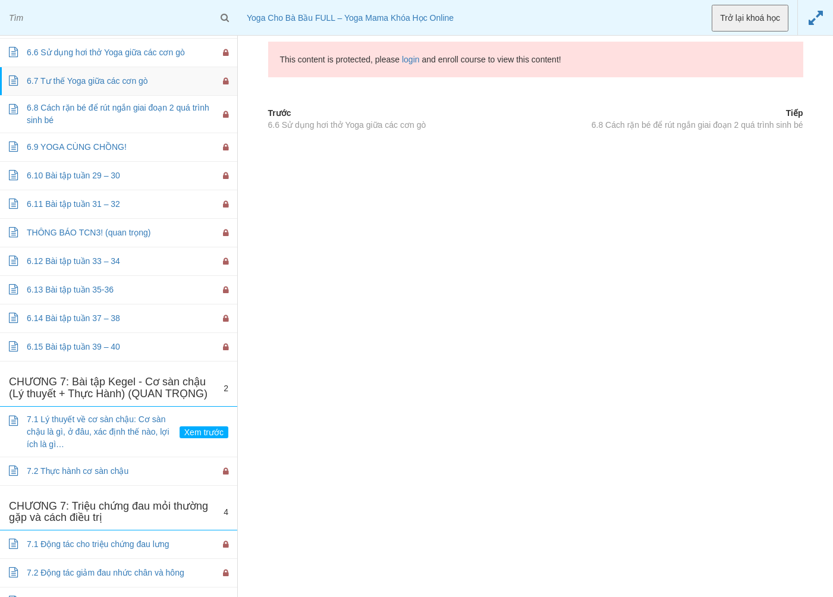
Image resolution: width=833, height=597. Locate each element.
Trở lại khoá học (750, 18)
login (411, 59)
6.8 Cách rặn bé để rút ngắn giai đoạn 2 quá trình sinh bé (697, 125)
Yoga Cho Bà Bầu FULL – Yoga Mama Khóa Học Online (350, 18)
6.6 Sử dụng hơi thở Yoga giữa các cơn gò (347, 125)
